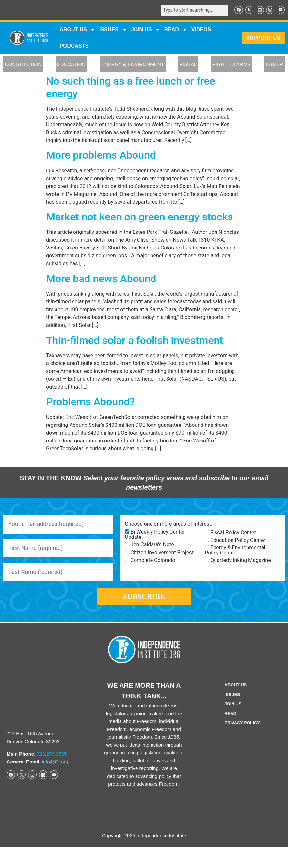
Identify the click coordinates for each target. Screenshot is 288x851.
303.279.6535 (52, 757)
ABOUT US (77, 30)
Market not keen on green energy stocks (139, 217)
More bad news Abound (101, 279)
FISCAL (188, 64)
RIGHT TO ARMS (231, 64)
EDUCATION (71, 64)
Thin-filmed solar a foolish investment (134, 340)
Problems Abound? (90, 402)
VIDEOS (201, 30)
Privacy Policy (242, 726)
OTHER (274, 64)
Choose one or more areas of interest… (170, 524)
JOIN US (145, 30)
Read (230, 717)
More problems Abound (101, 155)
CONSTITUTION (23, 64)
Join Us (232, 707)
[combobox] (193, 10)
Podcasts (73, 46)
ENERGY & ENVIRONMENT (132, 64)
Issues (113, 30)
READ (175, 30)
